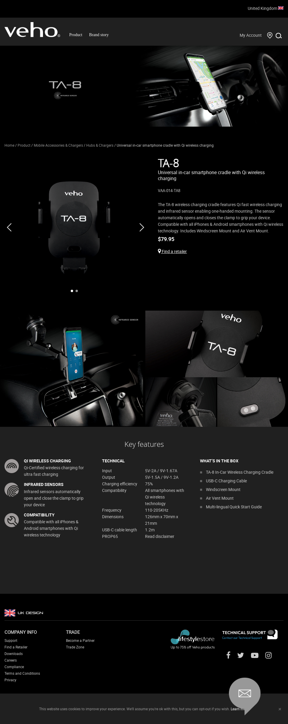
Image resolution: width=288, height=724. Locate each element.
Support (10, 640)
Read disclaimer (159, 536)
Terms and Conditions (22, 673)
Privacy (10, 679)
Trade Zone (75, 647)
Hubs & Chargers (99, 145)
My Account (251, 35)
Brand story (99, 35)
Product (75, 35)
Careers (10, 660)
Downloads (13, 653)
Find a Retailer (15, 647)
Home (9, 145)
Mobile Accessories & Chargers (58, 145)
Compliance (14, 666)
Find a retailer (172, 251)
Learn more (240, 708)
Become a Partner (80, 640)
